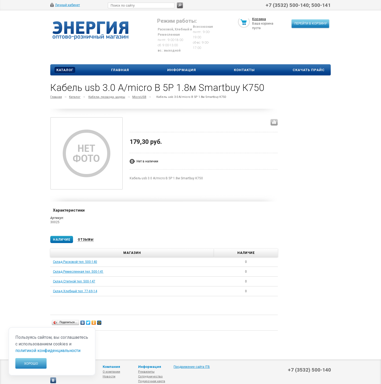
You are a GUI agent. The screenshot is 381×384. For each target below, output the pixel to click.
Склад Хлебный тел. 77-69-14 (75, 291)
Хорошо (31, 363)
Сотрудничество (150, 376)
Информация (181, 70)
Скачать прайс (309, 70)
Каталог (64, 70)
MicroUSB (139, 97)
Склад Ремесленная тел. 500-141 (78, 271)
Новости (109, 376)
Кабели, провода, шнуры (106, 97)
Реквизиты (146, 371)
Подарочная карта (151, 381)
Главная (120, 70)
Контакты (244, 70)
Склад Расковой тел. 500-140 (75, 262)
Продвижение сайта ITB (192, 367)
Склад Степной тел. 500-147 (74, 281)
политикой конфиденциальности (47, 350)
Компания (111, 367)
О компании (111, 371)
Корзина (259, 19)
